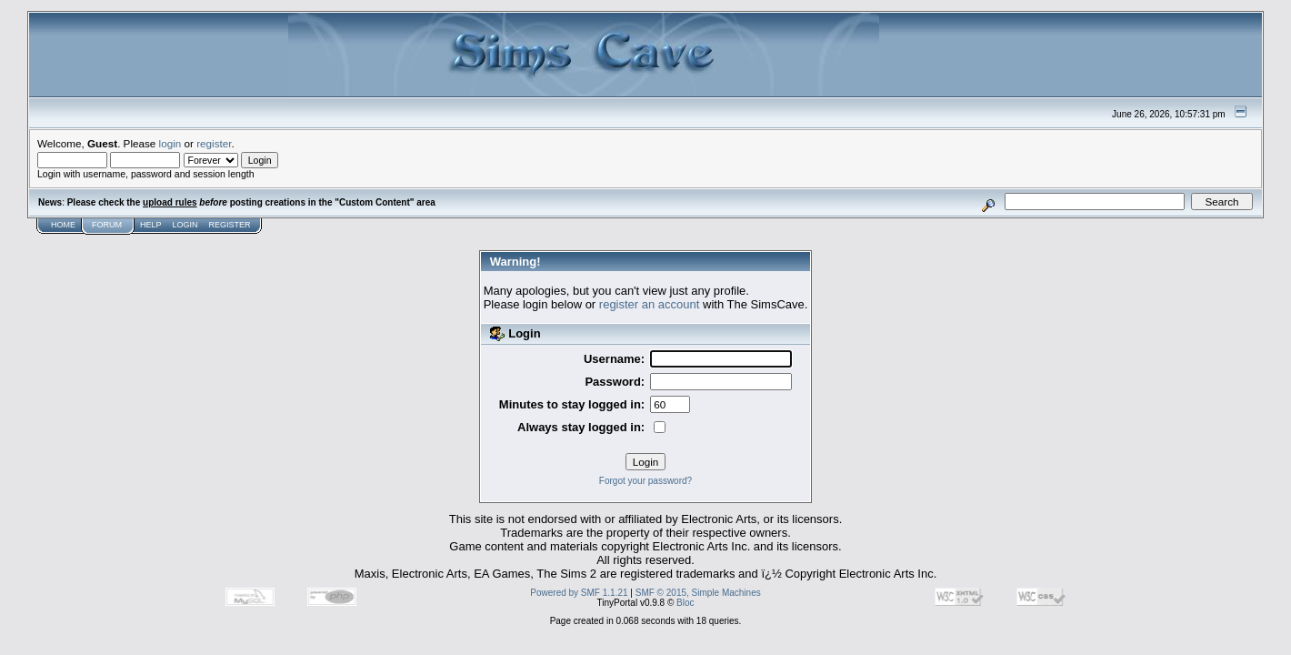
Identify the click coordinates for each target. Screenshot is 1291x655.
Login (185, 224)
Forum (107, 224)
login (170, 143)
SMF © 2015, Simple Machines (698, 593)
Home (63, 224)
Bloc (685, 603)
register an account (649, 304)
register (213, 143)
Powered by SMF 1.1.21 (578, 593)
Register (230, 224)
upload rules (169, 202)
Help (151, 224)
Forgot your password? (645, 481)
